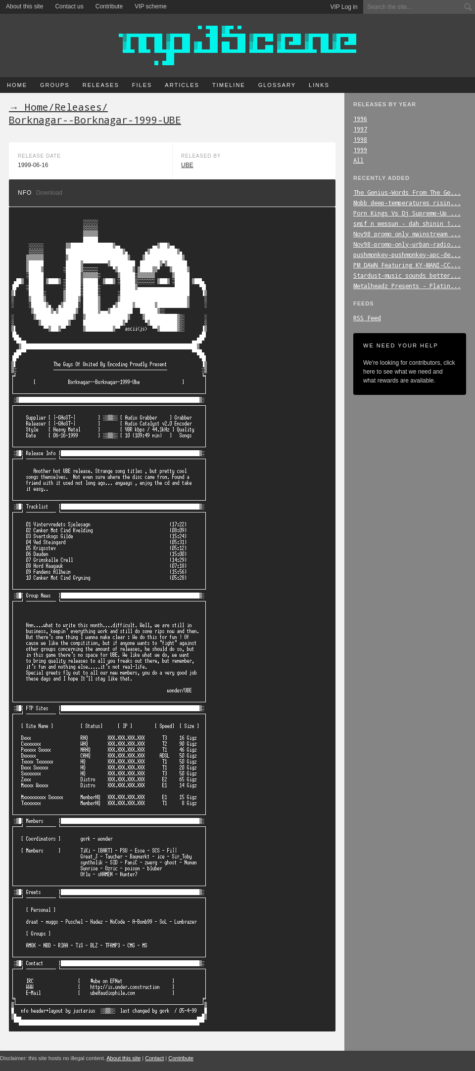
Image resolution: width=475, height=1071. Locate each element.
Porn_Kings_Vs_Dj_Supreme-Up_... (407, 213)
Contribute (109, 6)
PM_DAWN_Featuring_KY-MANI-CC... (407, 265)
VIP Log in (344, 6)
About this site (24, 6)
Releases (101, 85)
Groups (55, 85)
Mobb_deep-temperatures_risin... (407, 203)
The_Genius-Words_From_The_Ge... (407, 192)
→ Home (28, 106)
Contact (154, 1058)
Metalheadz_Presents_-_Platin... (407, 286)
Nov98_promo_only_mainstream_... (407, 234)
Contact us (69, 6)
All (358, 160)
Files (142, 85)
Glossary (277, 85)
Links (319, 85)
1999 (360, 150)
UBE (187, 165)
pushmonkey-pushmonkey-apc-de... (407, 254)
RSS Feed (367, 318)
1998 (360, 139)
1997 (360, 129)
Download (49, 192)
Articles (182, 85)
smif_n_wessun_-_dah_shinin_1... (407, 223)
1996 (360, 119)
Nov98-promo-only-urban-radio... (407, 244)
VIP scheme (150, 6)
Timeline (228, 85)
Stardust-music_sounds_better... (407, 275)
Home (17, 85)
